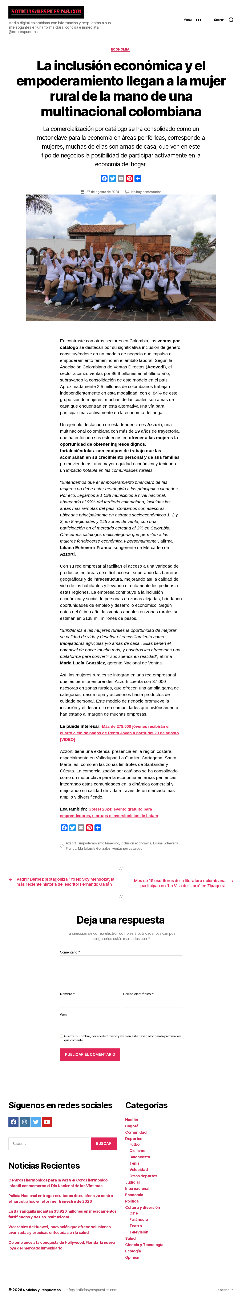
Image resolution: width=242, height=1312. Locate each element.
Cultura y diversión (142, 1218)
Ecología (133, 1261)
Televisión (138, 1242)
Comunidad (136, 1142)
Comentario (70, 963)
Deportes (133, 1149)
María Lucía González (94, 852)
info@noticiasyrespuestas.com (94, 1300)
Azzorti (71, 847)
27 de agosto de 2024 (102, 196)
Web (63, 1025)
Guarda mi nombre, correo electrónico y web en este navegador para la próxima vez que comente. (122, 1048)
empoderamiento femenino (100, 847)
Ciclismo (137, 1161)
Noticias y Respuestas (43, 1300)
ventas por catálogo (128, 852)
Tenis (134, 1173)
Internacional (137, 1199)
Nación (131, 1130)
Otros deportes (143, 1186)
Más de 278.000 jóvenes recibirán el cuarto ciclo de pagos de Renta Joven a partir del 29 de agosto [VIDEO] (118, 736)
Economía (121, 53)
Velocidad (138, 1180)
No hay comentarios (147, 196)
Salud (130, 1249)
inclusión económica (139, 847)
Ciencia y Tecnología (144, 1255)
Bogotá (131, 1136)
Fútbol (134, 1154)
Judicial (132, 1192)
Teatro (135, 1236)
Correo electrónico (138, 1004)
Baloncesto (139, 1167)
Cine (133, 1223)
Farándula (138, 1230)
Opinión (132, 1267)
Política (132, 1211)
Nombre (67, 1004)
